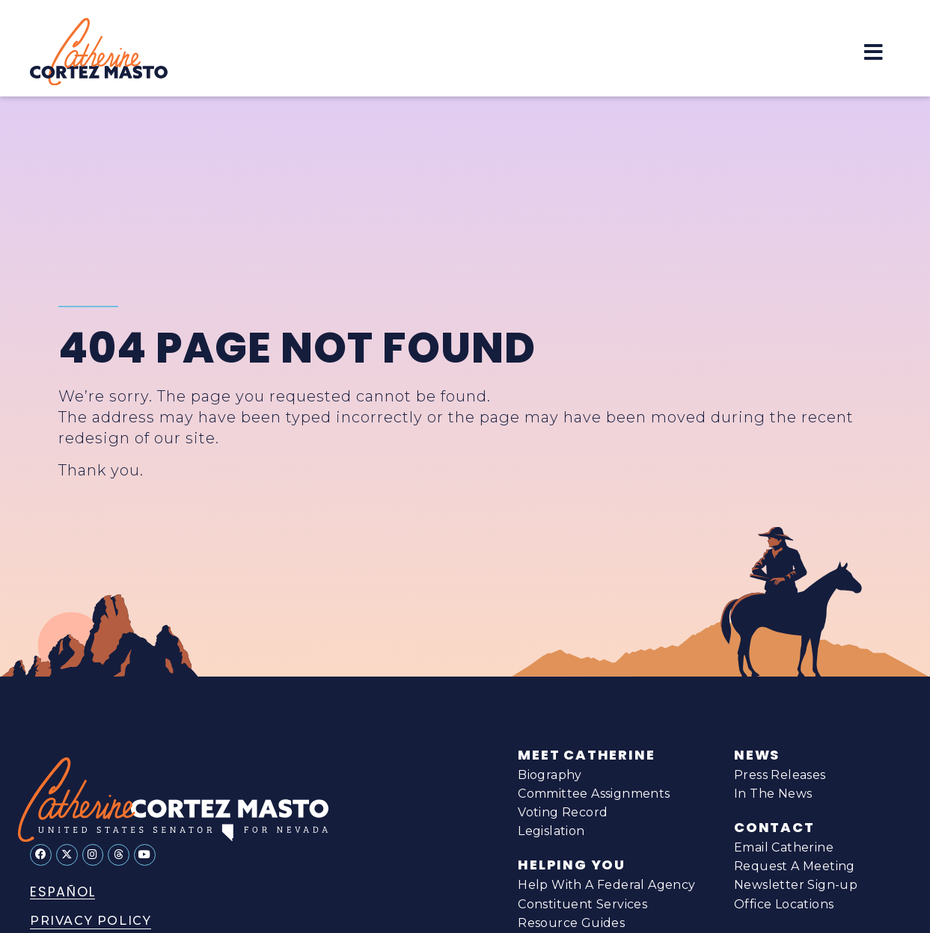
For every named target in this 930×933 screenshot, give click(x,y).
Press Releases (780, 775)
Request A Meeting (794, 866)
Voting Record (563, 812)
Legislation (551, 831)
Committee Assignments (594, 793)
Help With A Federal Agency (606, 886)
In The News (773, 793)
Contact (774, 827)
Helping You (571, 865)
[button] (873, 52)
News (757, 755)
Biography (550, 775)
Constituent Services (582, 905)
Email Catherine (783, 847)
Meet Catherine (586, 755)
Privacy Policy (90, 921)
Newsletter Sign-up (795, 885)
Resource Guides (571, 924)
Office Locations (783, 904)
